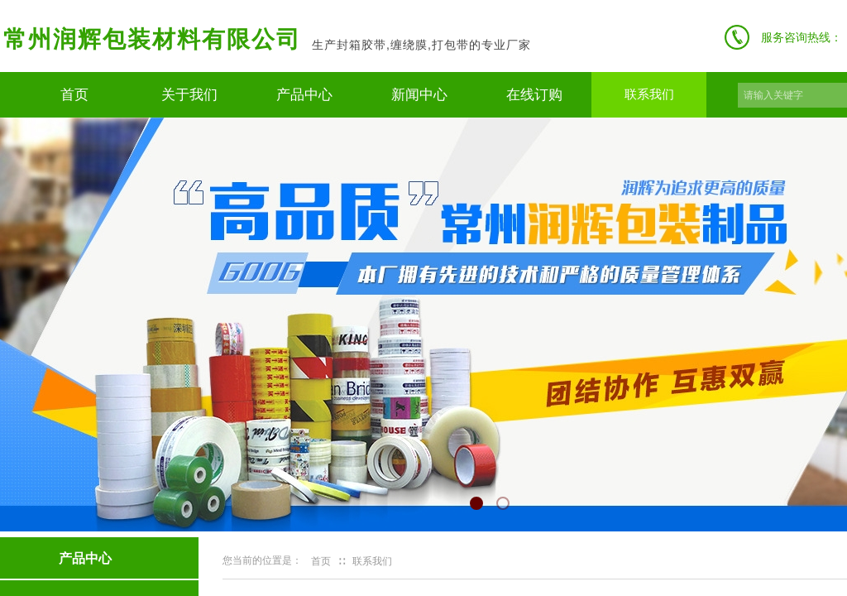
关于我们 (189, 95)
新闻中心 (419, 95)
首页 (74, 95)
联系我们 (649, 94)
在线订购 (534, 95)
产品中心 (304, 95)
